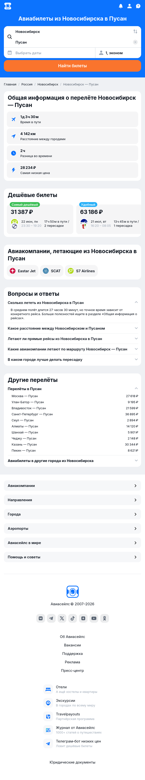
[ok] (104, 618)
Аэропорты (72, 528)
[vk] (41, 618)
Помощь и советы (72, 557)
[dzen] (83, 618)
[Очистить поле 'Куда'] (135, 42)
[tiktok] (73, 618)
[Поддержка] (138, 6)
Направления (72, 500)
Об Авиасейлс (72, 636)
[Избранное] (121, 6)
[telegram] (51, 618)
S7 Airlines (81, 271)
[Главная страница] (8, 6)
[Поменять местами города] (135, 31)
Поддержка (72, 653)
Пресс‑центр (72, 670)
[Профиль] (129, 6)
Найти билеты (72, 65)
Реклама (72, 662)
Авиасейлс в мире (72, 542)
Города (72, 514)
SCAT (52, 271)
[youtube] (94, 618)
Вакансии (72, 645)
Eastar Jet (23, 271)
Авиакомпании (72, 485)
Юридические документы (72, 762)
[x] (62, 618)
